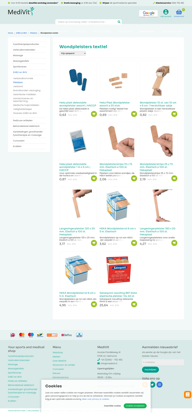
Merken (56, 356)
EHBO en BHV (147, 24)
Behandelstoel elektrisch (26, 126)
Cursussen (19, 140)
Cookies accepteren (135, 405)
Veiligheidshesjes (22, 109)
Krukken (17, 146)
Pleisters (33, 33)
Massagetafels (102, 24)
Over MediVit (59, 360)
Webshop (58, 352)
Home (10, 33)
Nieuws (56, 373)
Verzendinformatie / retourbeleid (23, 411)
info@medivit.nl (107, 363)
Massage (81, 24)
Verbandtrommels (23, 78)
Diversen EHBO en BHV (25, 113)
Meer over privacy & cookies (95, 399)
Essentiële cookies (112, 405)
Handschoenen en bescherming (23, 100)
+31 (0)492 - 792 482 (109, 359)
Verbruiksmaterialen (56, 24)
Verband (18, 86)
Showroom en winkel (64, 364)
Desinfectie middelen (24, 94)
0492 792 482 (177, 3)
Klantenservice (60, 377)
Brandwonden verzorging (26, 90)
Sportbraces (125, 24)
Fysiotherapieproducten (23, 24)
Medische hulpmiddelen (26, 105)
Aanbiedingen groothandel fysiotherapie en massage (28, 133)
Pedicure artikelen (172, 24)
